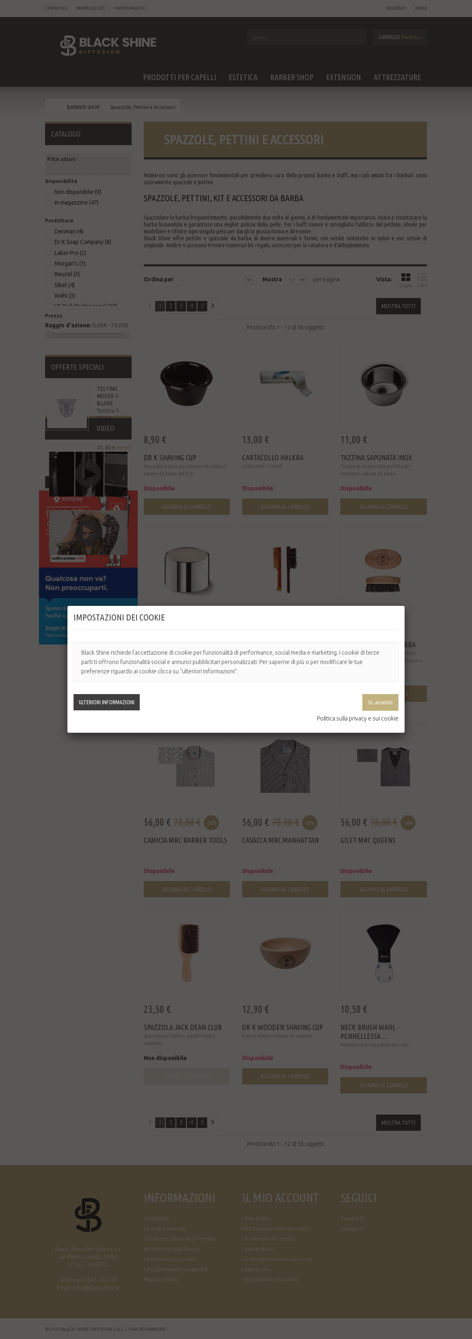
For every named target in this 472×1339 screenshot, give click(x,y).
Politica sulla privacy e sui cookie (357, 718)
